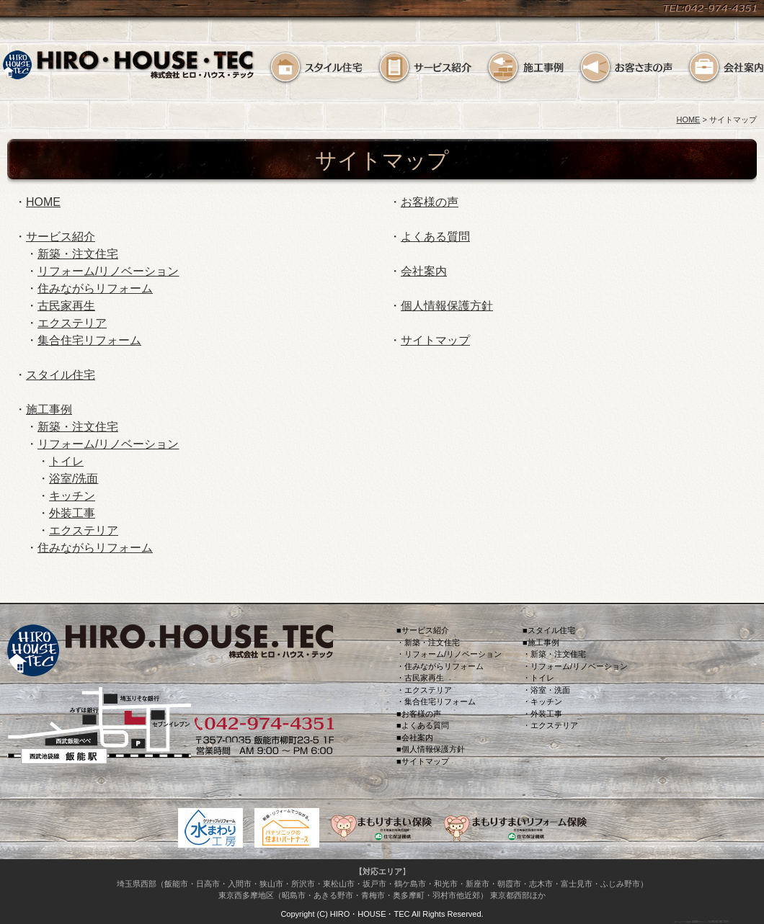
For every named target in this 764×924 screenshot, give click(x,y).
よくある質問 (435, 236)
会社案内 (725, 67)
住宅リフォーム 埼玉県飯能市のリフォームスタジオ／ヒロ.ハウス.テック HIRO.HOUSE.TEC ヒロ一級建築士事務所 (129, 68)
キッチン (72, 496)
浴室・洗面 (550, 690)
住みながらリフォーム (95, 288)
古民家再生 (66, 306)
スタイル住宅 (315, 67)
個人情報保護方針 (447, 306)
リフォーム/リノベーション (108, 271)
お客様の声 (625, 67)
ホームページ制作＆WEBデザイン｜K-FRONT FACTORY (701, 921)
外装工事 (72, 513)
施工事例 (525, 67)
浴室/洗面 (73, 478)
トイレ (66, 461)
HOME (688, 119)
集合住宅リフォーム (89, 340)
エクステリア (72, 323)
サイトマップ (435, 340)
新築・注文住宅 (77, 254)
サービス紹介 (424, 67)
